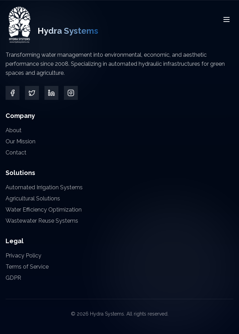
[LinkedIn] (51, 93)
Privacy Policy (23, 255)
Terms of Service (27, 266)
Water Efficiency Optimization (44, 209)
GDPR (13, 278)
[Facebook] (12, 93)
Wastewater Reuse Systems (42, 220)
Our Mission (20, 141)
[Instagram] (71, 93)
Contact (16, 152)
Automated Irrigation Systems (44, 187)
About (14, 130)
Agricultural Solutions (33, 198)
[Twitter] (32, 93)
